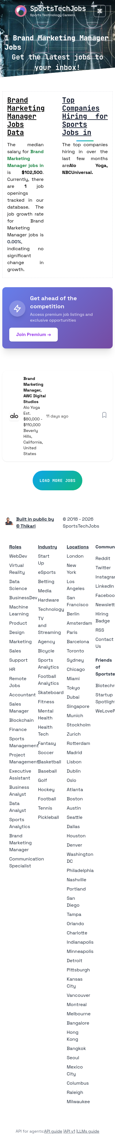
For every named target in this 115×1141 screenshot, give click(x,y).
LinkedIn (105, 586)
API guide (53, 1131)
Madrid (74, 752)
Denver (74, 845)
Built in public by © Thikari (35, 522)
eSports (47, 572)
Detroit (74, 961)
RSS (100, 630)
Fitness (46, 702)
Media (45, 591)
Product (18, 623)
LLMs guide (88, 1131)
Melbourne (79, 1014)
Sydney (75, 660)
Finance (18, 729)
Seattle (74, 817)
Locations (78, 547)
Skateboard (51, 692)
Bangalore (78, 1023)
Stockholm (78, 725)
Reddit (103, 558)
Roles (15, 547)
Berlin (73, 614)
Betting (46, 581)
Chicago (76, 669)
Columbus (78, 1083)
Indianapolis (80, 942)
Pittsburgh (78, 970)
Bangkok (76, 1048)
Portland (76, 889)
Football (47, 799)
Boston (75, 799)
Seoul (73, 1058)
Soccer (46, 752)
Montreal (77, 1004)
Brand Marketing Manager (20, 843)
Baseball (47, 771)
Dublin (74, 771)
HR (12, 669)
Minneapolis (80, 951)
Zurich (74, 734)
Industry (47, 547)
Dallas (73, 826)
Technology (51, 609)
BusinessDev (23, 598)
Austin (74, 808)
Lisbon (74, 762)
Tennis (45, 808)
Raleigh (75, 1092)
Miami (73, 679)
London (75, 556)
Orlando (75, 924)
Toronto (75, 651)
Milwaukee (78, 1102)
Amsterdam (79, 623)
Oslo (71, 780)
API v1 (69, 1131)
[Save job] (104, 415)
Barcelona (78, 642)
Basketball (49, 762)
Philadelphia (80, 870)
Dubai (73, 697)
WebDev (18, 556)
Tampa (74, 914)
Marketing (20, 642)
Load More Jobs (58, 480)
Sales (15, 651)
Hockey (46, 789)
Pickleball (48, 817)
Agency (46, 642)
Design (17, 632)
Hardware (48, 600)
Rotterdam (78, 743)
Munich (75, 716)
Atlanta (75, 789)
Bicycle (46, 651)
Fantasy (47, 743)
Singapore (78, 706)
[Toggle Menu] (100, 11)
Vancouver (78, 995)
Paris (72, 632)
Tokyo (73, 688)
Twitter (103, 568)
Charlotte (77, 933)
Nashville (76, 880)
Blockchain (21, 720)
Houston (76, 836)
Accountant (22, 695)
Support (18, 660)
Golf (42, 780)
